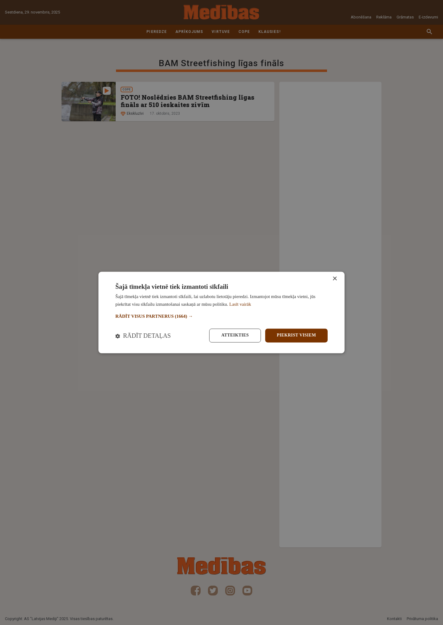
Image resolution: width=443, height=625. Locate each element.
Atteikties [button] (235, 335)
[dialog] (221, 312)
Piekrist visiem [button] (296, 335)
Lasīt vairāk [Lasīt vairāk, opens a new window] (240, 304)
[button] (221, 316)
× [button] (334, 279)
